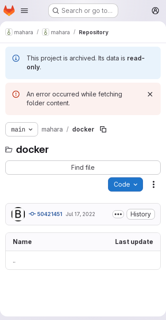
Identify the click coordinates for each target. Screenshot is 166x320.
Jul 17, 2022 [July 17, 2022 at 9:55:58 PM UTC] (80, 214)
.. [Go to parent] (14, 260)
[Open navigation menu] (24, 11)
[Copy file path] (103, 129)
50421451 (45, 213)
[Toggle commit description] (118, 214)
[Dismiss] (150, 94)
